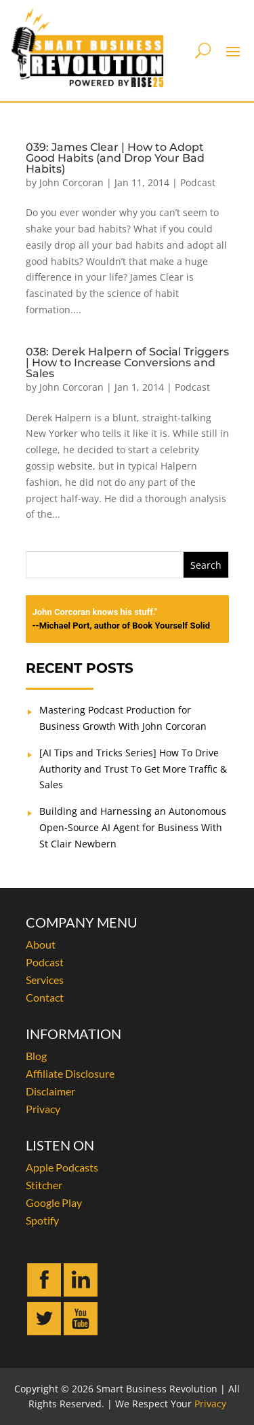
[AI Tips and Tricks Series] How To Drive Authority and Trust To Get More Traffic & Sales (133, 769)
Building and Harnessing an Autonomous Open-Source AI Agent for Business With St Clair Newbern (132, 827)
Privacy (43, 1108)
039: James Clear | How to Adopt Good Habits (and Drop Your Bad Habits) (115, 158)
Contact (45, 997)
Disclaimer (50, 1091)
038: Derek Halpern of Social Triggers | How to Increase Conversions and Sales (127, 362)
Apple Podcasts (62, 1167)
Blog (36, 1055)
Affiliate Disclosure (70, 1073)
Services (45, 979)
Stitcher (44, 1184)
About (41, 944)
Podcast (197, 182)
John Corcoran (71, 182)
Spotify (42, 1220)
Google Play (54, 1202)
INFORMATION (73, 1033)
